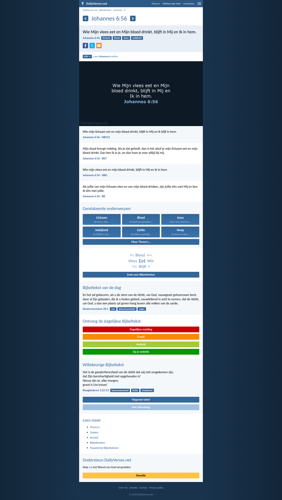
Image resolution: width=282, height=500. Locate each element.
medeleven (147, 390)
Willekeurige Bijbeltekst (103, 364)
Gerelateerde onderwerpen (107, 208)
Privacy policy (156, 487)
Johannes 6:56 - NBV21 (96, 137)
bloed (117, 38)
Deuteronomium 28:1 (95, 309)
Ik (149, 266)
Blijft (142, 266)
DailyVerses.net (90, 10)
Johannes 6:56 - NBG (95, 175)
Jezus (126, 38)
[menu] (199, 5)
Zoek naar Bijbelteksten (141, 274)
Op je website (141, 351)
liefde (135, 390)
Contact (143, 487)
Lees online (105, 56)
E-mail (141, 336)
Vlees (132, 260)
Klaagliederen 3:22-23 (96, 390)
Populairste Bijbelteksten (104, 448)
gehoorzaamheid (127, 309)
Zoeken (94, 432)
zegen (142, 309)
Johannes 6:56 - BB (94, 196)
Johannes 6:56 (91, 38)
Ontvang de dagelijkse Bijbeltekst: (112, 321)
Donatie (141, 475)
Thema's (155, 3)
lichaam (106, 38)
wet (113, 309)
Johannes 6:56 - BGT (95, 158)
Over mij (123, 487)
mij (90, 467)
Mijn (134, 266)
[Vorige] (85, 18)
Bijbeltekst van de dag (102, 287)
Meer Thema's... (141, 242)
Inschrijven (188, 3)
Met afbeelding (141, 407)
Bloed (140, 255)
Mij (132, 255)
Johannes (117, 10)
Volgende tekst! (141, 399)
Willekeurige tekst (172, 3)
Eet (142, 261)
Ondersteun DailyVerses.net (107, 460)
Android (141, 344)
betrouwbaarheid (120, 390)
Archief (94, 437)
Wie (150, 260)
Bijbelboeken (105, 10)
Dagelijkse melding (141, 329)
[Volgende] (133, 18)
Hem (149, 255)
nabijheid (137, 38)
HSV (87, 56)
